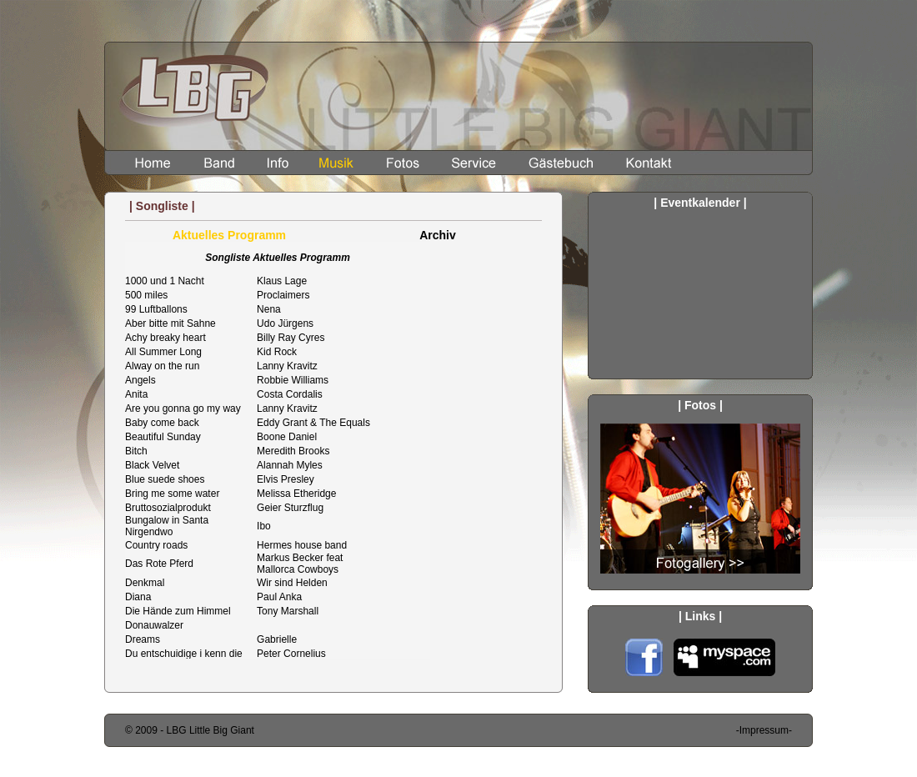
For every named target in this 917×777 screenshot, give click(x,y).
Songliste (332, 450)
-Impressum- (764, 730)
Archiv (437, 235)
